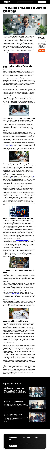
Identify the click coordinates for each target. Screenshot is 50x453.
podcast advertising (13, 78)
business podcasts (28, 42)
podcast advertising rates (13, 293)
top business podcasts (8, 145)
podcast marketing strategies (22, 240)
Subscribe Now (42, 50)
